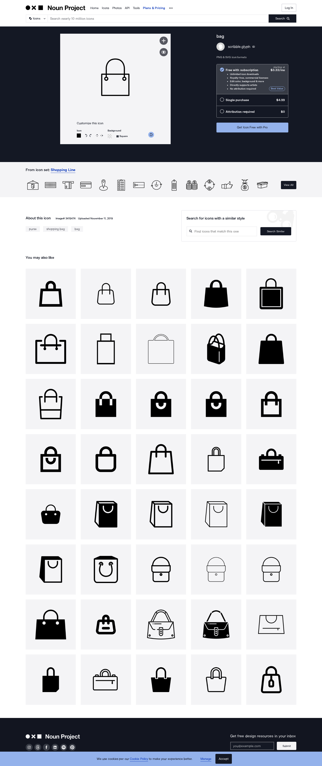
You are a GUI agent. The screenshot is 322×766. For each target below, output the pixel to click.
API (127, 8)
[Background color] (109, 136)
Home (94, 8)
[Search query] (221, 231)
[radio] (252, 79)
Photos (117, 8)
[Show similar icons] (164, 52)
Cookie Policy (139, 759)
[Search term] (158, 18)
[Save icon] (164, 41)
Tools (136, 8)
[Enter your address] (252, 746)
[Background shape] (122, 136)
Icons (105, 8)
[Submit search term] (282, 18)
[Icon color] (79, 135)
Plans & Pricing (154, 8)
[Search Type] (36, 18)
